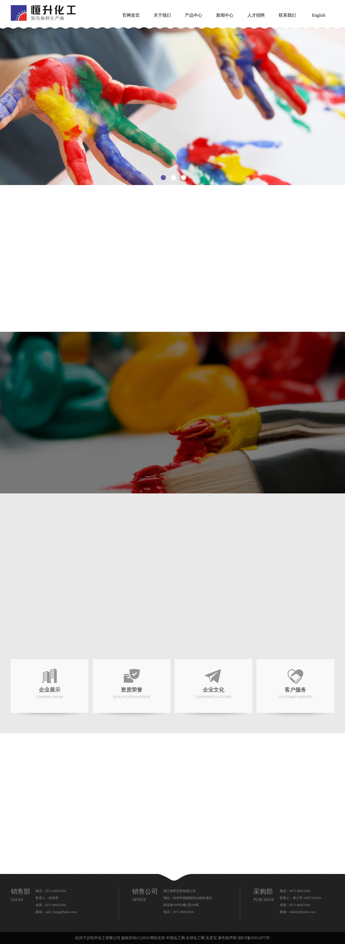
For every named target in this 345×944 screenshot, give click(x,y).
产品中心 (193, 15)
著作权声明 (227, 938)
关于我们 (162, 15)
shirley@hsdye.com (302, 912)
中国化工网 (175, 938)
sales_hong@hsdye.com (61, 912)
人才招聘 (256, 15)
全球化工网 (195, 938)
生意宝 (211, 938)
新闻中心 (224, 15)
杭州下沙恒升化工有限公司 (97, 938)
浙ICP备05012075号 (254, 938)
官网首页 (131, 15)
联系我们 (287, 15)
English (318, 15)
